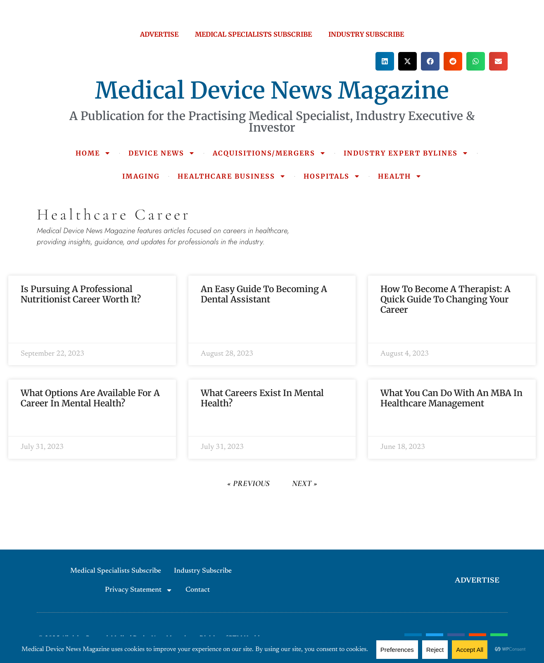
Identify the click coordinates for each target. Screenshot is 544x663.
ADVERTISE (159, 34)
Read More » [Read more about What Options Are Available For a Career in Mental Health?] (36, 424)
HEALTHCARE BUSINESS (232, 176)
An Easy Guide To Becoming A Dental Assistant (264, 294)
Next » (304, 483)
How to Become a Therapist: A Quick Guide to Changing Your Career (445, 299)
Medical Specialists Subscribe (115, 571)
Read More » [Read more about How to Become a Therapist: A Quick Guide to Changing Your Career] (396, 331)
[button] (384, 61)
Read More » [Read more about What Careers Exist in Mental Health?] (217, 424)
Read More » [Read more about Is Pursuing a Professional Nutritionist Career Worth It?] (36, 320)
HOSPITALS (332, 176)
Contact (197, 590)
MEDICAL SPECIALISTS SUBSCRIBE (253, 34)
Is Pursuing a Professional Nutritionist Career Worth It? (81, 294)
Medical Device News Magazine (272, 90)
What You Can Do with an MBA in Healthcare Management (451, 398)
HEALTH (400, 176)
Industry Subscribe (203, 571)
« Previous (248, 483)
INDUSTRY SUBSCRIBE (366, 34)
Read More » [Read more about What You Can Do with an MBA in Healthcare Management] (396, 424)
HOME (93, 153)
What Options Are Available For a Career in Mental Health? (90, 398)
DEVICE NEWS (161, 153)
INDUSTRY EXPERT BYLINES (406, 153)
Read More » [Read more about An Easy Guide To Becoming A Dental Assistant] (217, 320)
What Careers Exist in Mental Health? (262, 398)
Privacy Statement (139, 590)
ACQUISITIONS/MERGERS (269, 153)
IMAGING (141, 176)
